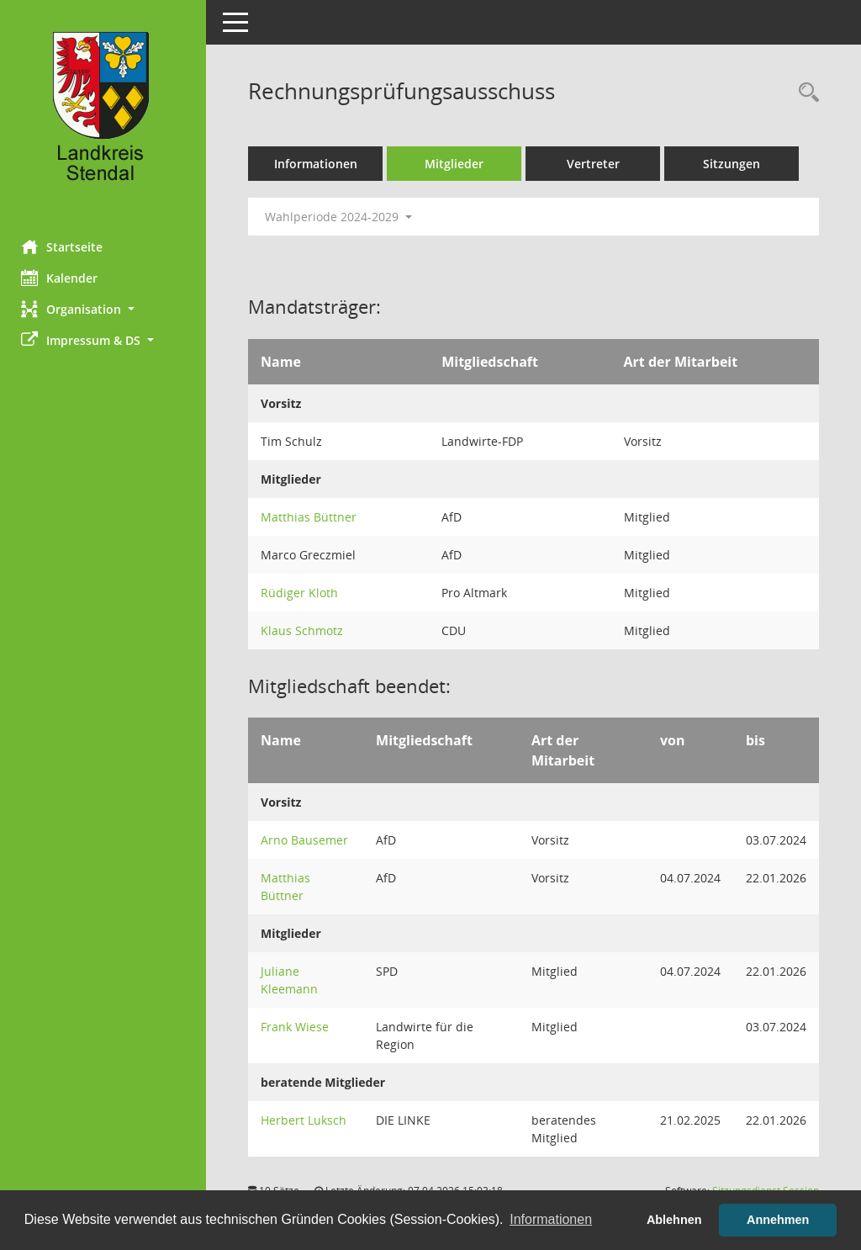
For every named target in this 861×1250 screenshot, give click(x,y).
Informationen (320, 164)
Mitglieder (458, 164)
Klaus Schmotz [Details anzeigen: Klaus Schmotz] (306, 630)
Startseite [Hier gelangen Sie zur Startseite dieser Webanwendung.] (66, 246)
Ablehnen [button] (674, 1219)
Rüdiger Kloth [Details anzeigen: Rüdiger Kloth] (303, 593)
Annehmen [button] (778, 1219)
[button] (105, 309)
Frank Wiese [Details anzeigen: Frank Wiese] (299, 1027)
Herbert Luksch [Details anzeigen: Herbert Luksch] (308, 1120)
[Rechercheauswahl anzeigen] (804, 93)
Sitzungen (735, 164)
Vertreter (597, 164)
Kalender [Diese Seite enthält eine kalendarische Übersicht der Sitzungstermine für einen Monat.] (63, 277)
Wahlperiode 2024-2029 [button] (342, 217)
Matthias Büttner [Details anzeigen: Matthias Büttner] (313, 517)
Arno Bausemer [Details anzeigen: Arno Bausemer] (308, 840)
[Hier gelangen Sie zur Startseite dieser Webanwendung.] (105, 113)
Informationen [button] (551, 1219)
